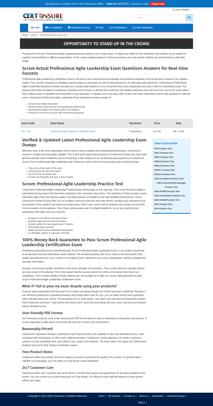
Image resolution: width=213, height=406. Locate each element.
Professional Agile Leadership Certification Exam (72, 131)
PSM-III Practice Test (164, 166)
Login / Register (180, 9)
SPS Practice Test (163, 208)
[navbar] (26, 26)
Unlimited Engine (176, 396)
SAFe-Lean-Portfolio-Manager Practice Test (171, 185)
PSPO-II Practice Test (164, 174)
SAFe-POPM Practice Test (167, 191)
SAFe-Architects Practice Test (169, 178)
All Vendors (54, 27)
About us (143, 396)
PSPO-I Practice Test (164, 170)
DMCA (141, 402)
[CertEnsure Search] (189, 17)
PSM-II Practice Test (164, 161)
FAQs (99, 27)
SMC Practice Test (163, 204)
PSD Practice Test (163, 148)
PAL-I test (25, 131)
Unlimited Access (79, 27)
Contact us (129, 396)
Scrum (34, 35)
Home (35, 27)
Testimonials (117, 27)
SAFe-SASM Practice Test (167, 200)
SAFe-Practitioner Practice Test (169, 195)
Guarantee (157, 396)
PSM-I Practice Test (163, 157)
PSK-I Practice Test (163, 153)
